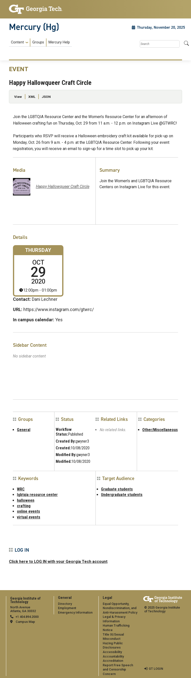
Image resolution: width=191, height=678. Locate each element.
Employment (67, 608)
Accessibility (112, 652)
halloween (25, 500)
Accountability (113, 656)
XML (31, 97)
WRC (21, 489)
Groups (38, 42)
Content (17, 42)
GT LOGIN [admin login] (156, 669)
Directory (65, 604)
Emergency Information (75, 612)
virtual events (28, 517)
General (23, 429)
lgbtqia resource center (37, 494)
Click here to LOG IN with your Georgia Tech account (58, 561)
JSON (46, 97)
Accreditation (113, 661)
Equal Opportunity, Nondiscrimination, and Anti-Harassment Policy (120, 608)
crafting (24, 506)
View (18, 97)
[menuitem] (40, 42)
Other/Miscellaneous (160, 429)
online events (28, 511)
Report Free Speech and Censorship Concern (118, 669)
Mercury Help (59, 42)
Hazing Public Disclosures (113, 645)
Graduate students (117, 489)
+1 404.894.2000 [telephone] (27, 617)
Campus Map (25, 622)
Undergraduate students (122, 494)
